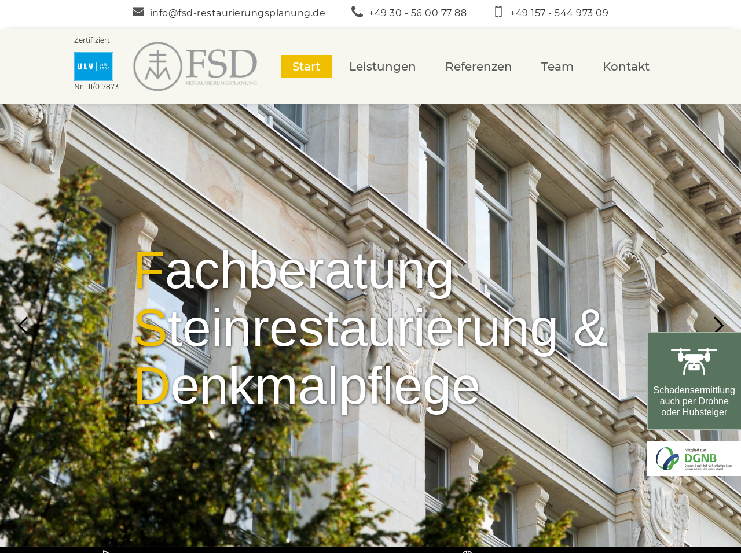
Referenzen (478, 66)
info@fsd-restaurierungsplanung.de (238, 13)
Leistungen (382, 66)
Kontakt (626, 66)
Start (306, 66)
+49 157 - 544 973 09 (559, 13)
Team (557, 66)
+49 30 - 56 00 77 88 (418, 13)
